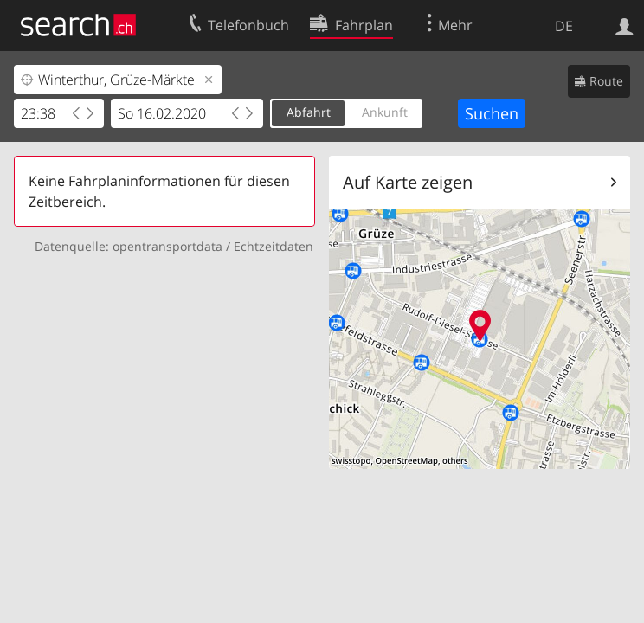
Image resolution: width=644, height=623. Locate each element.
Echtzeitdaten (273, 246)
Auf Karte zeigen (408, 182)
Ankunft (385, 112)
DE (564, 25)
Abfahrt (309, 112)
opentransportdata (167, 246)
